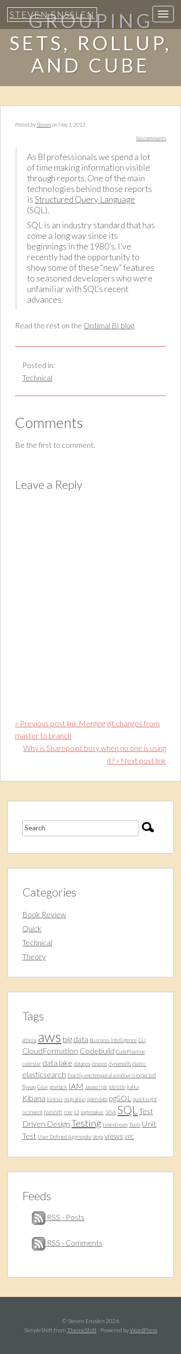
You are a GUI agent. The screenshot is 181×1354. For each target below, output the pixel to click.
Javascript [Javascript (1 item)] (96, 1087)
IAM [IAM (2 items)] (76, 1085)
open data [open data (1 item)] (97, 1099)
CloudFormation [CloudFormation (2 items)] (50, 1050)
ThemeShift (82, 1330)
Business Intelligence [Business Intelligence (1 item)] (113, 1040)
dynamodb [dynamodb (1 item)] (120, 1063)
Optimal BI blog (109, 325)
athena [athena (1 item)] (29, 1040)
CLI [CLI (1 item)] (142, 1040)
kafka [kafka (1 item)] (133, 1087)
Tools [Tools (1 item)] (134, 1124)
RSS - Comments (67, 1242)
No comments (151, 138)
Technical (37, 377)
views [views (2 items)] (113, 1135)
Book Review (44, 914)
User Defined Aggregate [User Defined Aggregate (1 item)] (64, 1136)
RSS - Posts (58, 1217)
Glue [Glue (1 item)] (42, 1087)
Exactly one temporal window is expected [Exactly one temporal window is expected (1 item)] (112, 1075)
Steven (44, 124)
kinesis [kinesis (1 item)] (55, 1099)
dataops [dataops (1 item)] (82, 1063)
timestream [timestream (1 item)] (115, 1124)
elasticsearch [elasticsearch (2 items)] (44, 1074)
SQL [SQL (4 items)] (127, 1110)
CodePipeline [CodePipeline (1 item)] (130, 1051)
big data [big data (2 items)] (75, 1039)
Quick (32, 928)
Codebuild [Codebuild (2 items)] (97, 1050)
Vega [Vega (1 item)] (98, 1136)
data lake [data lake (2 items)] (57, 1062)
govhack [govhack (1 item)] (58, 1087)
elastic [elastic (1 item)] (139, 1063)
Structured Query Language (85, 199)
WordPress (143, 1330)
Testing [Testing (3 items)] (86, 1123)
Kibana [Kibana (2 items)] (33, 1098)
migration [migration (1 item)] (74, 1099)
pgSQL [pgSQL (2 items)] (120, 1098)
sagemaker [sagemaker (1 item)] (92, 1112)
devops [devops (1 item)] (99, 1063)
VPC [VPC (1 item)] (129, 1136)
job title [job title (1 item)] (117, 1087)
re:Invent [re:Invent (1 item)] (32, 1112)
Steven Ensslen (52, 14)
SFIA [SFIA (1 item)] (110, 1112)
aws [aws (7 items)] (49, 1036)
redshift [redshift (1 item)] (53, 1112)
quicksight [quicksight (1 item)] (145, 1099)
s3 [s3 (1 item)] (76, 1112)
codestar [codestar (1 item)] (31, 1063)
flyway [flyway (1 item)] (29, 1087)
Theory (34, 956)
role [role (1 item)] (68, 1112)
